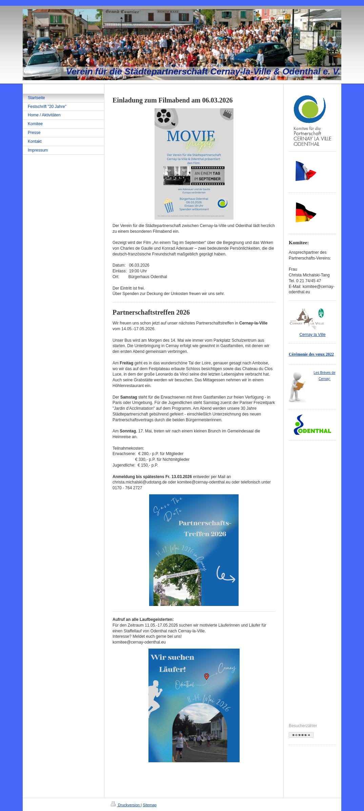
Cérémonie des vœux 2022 (311, 354)
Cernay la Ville (312, 334)
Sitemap (149, 805)
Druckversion (126, 805)
